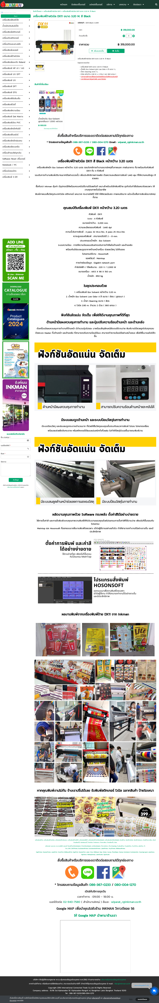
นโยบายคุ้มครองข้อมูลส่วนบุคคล (113, 979)
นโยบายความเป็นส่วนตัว (13, 487)
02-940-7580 (71, 902)
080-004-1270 (100, 142)
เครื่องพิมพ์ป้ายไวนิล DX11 (52, 11)
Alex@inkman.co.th (122, 983)
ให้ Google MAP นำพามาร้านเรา (95, 915)
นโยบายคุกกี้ (96, 998)
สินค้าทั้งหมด (37, 11)
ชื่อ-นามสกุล (5, 437)
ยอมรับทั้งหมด (142, 999)
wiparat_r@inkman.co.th (131, 142)
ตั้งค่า (131, 999)
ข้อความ (3, 462)
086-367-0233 (81, 142)
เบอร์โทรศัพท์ (6, 445)
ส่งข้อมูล (16, 480)
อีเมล (3, 453)
